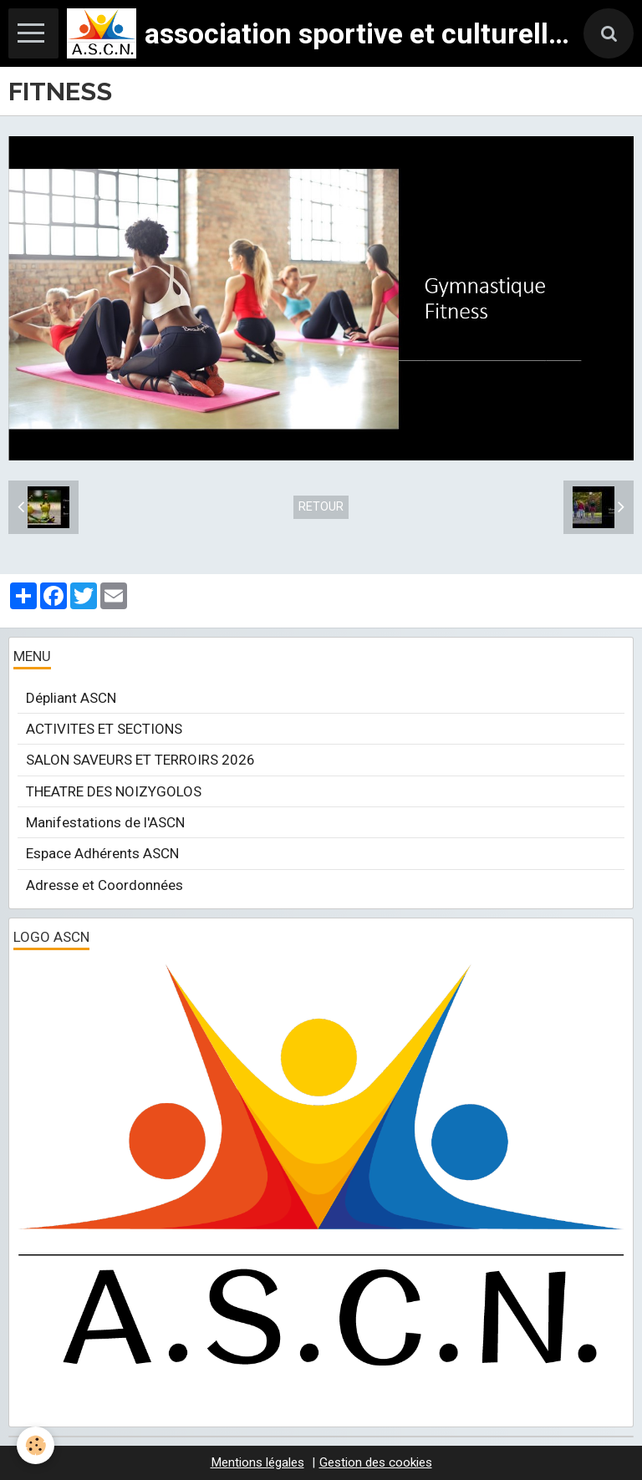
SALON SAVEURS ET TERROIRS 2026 (140, 759)
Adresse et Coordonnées (104, 885)
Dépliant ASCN (71, 697)
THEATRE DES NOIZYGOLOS (113, 791)
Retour (321, 507)
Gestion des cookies (375, 1462)
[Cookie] (35, 1445)
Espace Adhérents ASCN (102, 853)
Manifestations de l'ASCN (105, 822)
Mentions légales (257, 1462)
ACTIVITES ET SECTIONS (104, 728)
